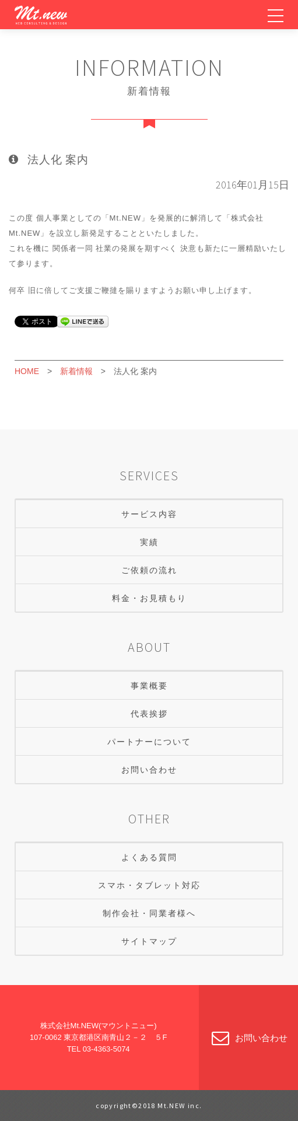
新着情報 (76, 371)
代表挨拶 (149, 713)
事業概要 (149, 685)
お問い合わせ (149, 769)
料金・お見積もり (149, 598)
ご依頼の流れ (149, 570)
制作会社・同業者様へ (149, 913)
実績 (149, 542)
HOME (27, 371)
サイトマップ (149, 941)
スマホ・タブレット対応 (149, 885)
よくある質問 (149, 857)
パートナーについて (149, 741)
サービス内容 (149, 514)
